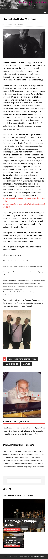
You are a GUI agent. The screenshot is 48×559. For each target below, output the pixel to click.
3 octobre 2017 (10, 24)
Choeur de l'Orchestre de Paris (22, 359)
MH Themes (39, 556)
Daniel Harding (11, 364)
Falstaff (26, 364)
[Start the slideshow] (33, 394)
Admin (21, 24)
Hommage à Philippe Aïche (21, 523)
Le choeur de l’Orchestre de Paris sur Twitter (12, 540)
